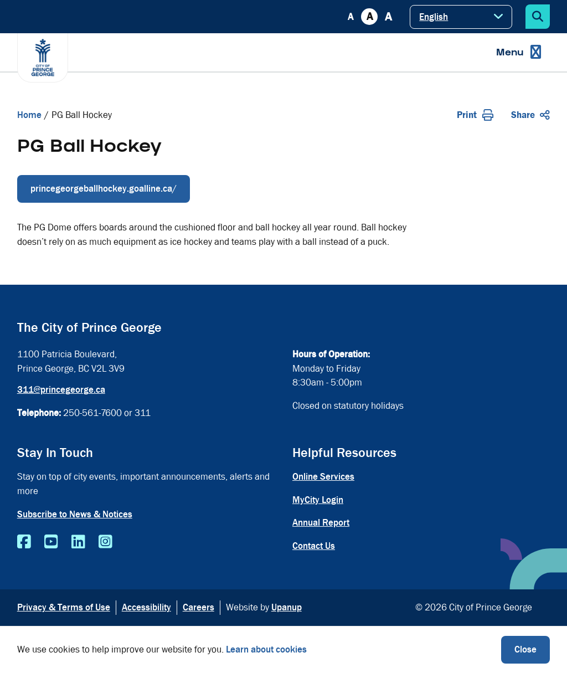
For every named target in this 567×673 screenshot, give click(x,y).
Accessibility (146, 607)
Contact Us (313, 546)
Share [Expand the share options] (530, 115)
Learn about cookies (266, 649)
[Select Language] (461, 17)
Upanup (286, 607)
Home (29, 115)
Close (525, 649)
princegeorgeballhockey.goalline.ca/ (103, 188)
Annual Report (320, 522)
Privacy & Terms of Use (63, 607)
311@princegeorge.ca (61, 389)
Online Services (323, 476)
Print (475, 115)
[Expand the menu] (518, 52)
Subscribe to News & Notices (74, 514)
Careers (198, 607)
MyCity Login (317, 500)
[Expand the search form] (537, 16)
